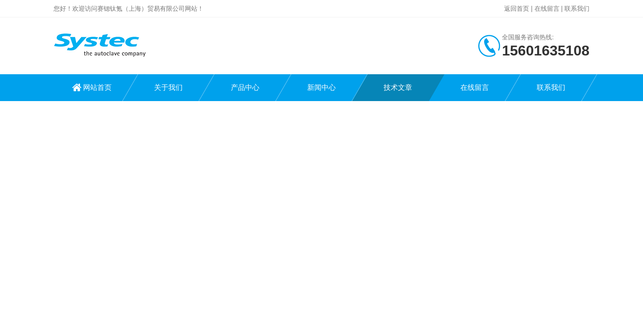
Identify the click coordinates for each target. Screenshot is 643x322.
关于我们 (168, 87)
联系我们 (576, 8)
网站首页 (97, 87)
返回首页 (516, 8)
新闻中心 (321, 87)
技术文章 (398, 87)
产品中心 (245, 87)
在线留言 (546, 8)
